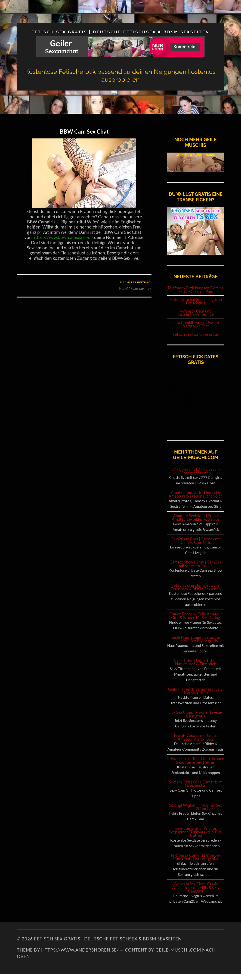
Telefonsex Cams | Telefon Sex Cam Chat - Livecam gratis (195, 857)
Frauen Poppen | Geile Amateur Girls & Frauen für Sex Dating (195, 615)
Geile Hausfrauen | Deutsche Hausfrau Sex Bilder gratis (195, 639)
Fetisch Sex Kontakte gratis (196, 334)
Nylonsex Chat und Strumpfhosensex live (196, 313)
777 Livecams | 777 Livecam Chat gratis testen (196, 471)
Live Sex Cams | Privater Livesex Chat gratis (195, 714)
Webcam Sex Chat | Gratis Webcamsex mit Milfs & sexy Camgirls (195, 887)
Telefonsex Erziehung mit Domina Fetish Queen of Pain (195, 289)
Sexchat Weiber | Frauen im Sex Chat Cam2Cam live (195, 807)
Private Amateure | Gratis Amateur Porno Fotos (195, 737)
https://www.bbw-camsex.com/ (63, 237)
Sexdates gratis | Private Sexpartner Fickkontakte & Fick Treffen (195, 832)
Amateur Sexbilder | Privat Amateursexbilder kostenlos (195, 517)
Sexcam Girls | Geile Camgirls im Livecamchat (195, 784)
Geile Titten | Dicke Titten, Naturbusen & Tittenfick (195, 662)
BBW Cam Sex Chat (84, 131)
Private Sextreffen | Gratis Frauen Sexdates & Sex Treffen (195, 760)
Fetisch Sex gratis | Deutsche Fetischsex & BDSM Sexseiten (120, 32)
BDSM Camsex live (135, 286)
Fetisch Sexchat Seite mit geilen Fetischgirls (196, 301)
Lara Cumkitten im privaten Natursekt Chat (195, 324)
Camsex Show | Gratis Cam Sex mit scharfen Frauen (196, 564)
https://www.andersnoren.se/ (80, 949)
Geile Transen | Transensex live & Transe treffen (195, 691)
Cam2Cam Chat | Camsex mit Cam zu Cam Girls (196, 540)
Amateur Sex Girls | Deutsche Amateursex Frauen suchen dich (195, 494)
